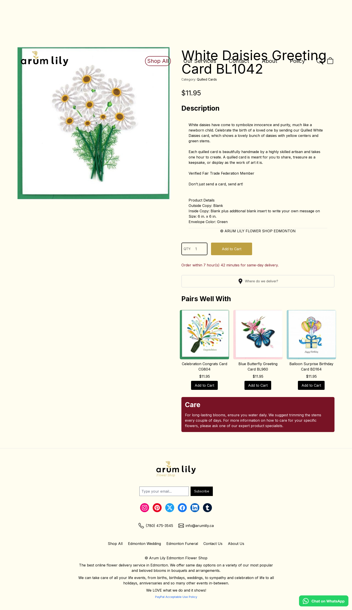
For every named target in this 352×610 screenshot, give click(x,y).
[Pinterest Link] (157, 507)
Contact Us (212, 543)
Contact (239, 61)
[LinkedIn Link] (194, 507)
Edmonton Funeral (182, 543)
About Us (236, 543)
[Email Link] (196, 525)
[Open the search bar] (320, 61)
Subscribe (201, 491)
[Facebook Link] (182, 507)
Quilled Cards (207, 79)
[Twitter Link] (169, 507)
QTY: (194, 248)
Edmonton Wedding (144, 543)
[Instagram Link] (144, 507)
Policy (297, 61)
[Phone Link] (156, 525)
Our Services (199, 61)
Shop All (158, 61)
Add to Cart (231, 249)
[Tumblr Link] (207, 507)
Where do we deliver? (258, 281)
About (269, 61)
